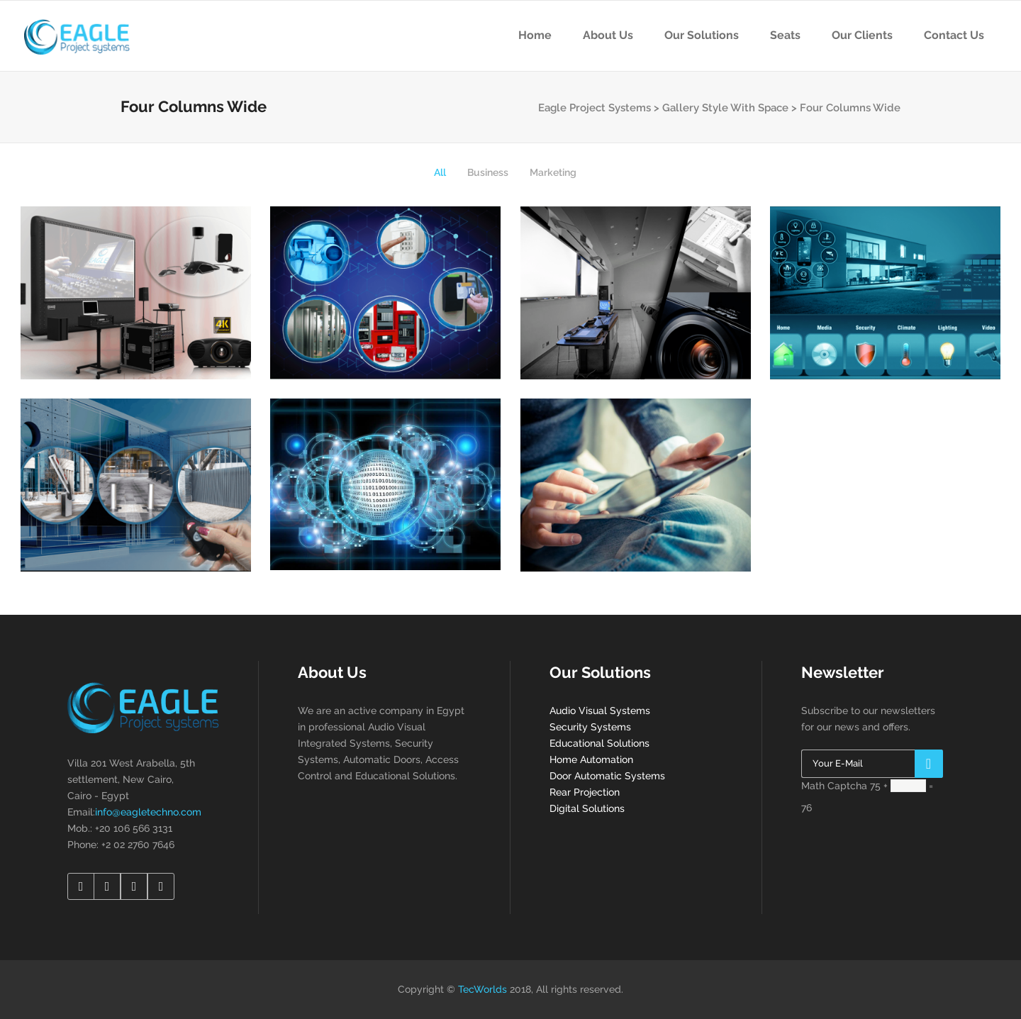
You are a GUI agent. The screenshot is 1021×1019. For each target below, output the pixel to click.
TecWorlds (482, 989)
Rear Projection (584, 792)
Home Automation (591, 759)
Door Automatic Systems (607, 775)
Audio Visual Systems (599, 710)
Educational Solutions (599, 743)
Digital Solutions (587, 808)
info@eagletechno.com (148, 812)
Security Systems (590, 727)
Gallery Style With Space (725, 107)
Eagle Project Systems (594, 107)
